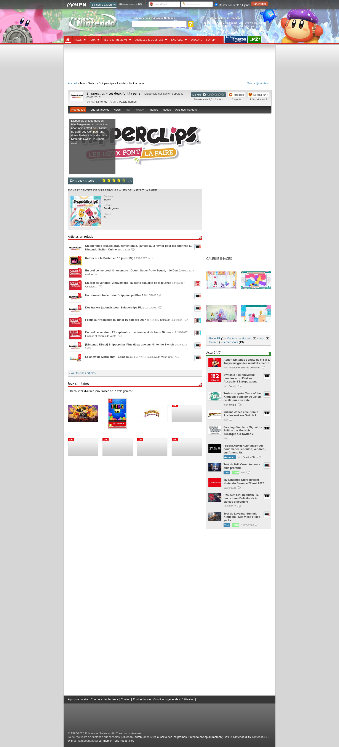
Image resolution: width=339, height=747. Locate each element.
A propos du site (78, 699)
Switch (167, 93)
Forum (210, 39)
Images (153, 109)
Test (127, 109)
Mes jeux (239, 94)
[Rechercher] (159, 24)
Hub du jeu (78, 109)
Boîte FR (214, 338)
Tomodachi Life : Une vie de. (242, 22)
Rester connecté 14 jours (232, 5)
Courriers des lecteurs (104, 699)
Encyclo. (177, 39)
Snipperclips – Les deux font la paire (113, 93)
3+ (105, 217)
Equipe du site (142, 699)
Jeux (93, 39)
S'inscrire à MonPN (104, 4)
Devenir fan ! (260, 94)
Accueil (72, 83)
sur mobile (105, 740)
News (78, 39)
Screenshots (230, 342)
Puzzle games (128, 101)
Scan (212, 342)
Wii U (228, 737)
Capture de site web (239, 338)
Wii (70, 740)
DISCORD (196, 39)
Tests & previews (115, 39)
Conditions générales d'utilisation (174, 699)
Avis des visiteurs (186, 109)
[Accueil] (68, 40)
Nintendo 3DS (242, 737)
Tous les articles (99, 109)
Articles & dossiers (149, 39)
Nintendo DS (260, 737)
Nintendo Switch (131, 737)
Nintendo (238, 25)
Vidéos (166, 109)
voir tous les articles (83, 373)
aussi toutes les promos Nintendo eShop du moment (189, 737)
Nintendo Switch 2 (214, 22)
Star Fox (249, 25)
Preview (139, 109)
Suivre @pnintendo (259, 83)
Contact (125, 699)
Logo (262, 338)
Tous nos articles (123, 740)
